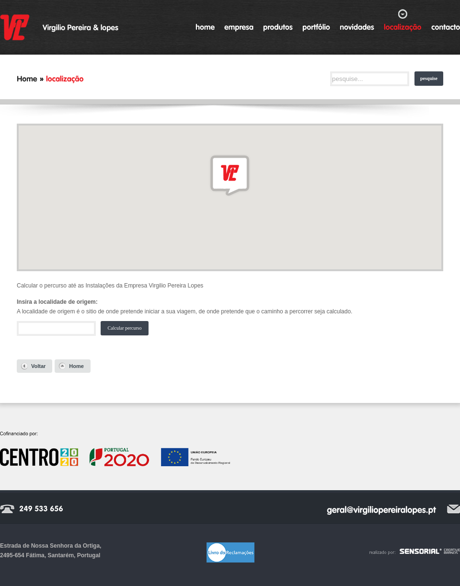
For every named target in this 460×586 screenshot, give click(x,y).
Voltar (38, 366)
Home (76, 366)
